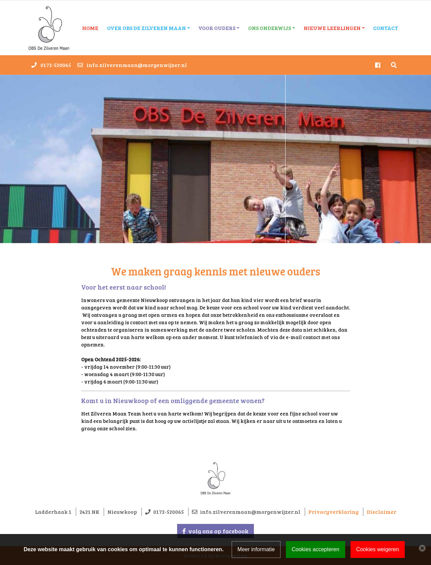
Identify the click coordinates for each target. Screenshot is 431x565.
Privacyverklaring (333, 511)
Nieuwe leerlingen (332, 27)
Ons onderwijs (269, 27)
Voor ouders (216, 27)
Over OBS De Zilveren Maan (146, 27)
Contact (385, 27)
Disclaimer (381, 511)
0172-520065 (55, 64)
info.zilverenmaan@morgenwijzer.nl (137, 64)
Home (90, 27)
